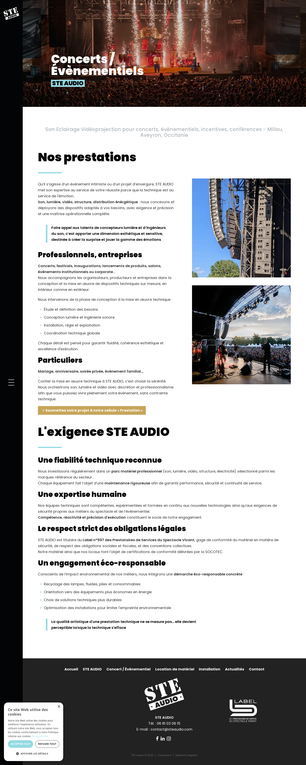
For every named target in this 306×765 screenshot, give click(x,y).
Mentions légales (187, 755)
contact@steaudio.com (171, 729)
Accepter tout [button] (20, 744)
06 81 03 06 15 (168, 723)
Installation (209, 669)
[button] (11, 382)
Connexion (164, 755)
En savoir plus (40, 736)
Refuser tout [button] (47, 744)
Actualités (234, 669)
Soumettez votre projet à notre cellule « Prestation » (94, 410)
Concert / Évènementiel (128, 669)
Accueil (71, 669)
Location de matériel (174, 669)
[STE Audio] (11, 13)
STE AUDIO (92, 669)
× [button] (58, 706)
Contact (256, 669)
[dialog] (33, 731)
